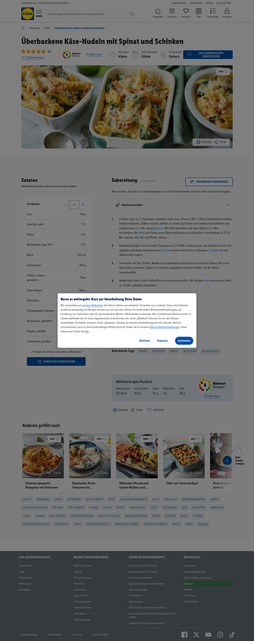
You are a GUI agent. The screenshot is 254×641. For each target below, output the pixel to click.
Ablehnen (144, 340)
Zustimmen (184, 340)
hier (87, 331)
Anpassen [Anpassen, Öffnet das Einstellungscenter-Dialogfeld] (162, 340)
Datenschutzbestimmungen (165, 327)
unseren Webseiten (92, 305)
